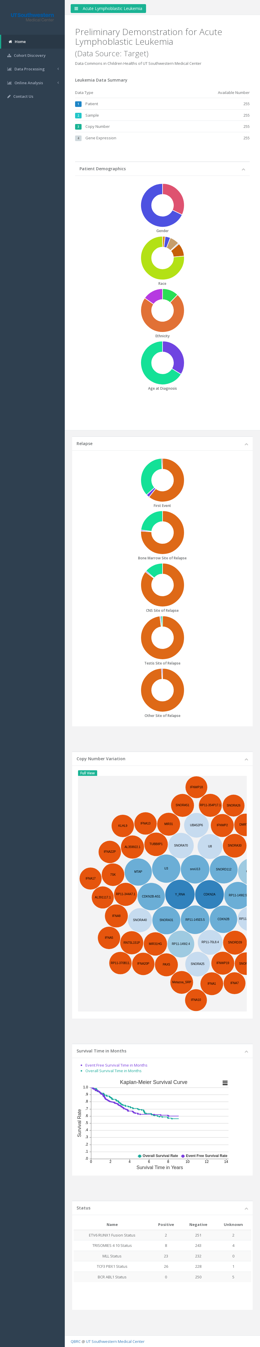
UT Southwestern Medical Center (115, 1341)
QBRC (76, 1341)
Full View (87, 773)
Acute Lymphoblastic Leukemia (108, 8)
